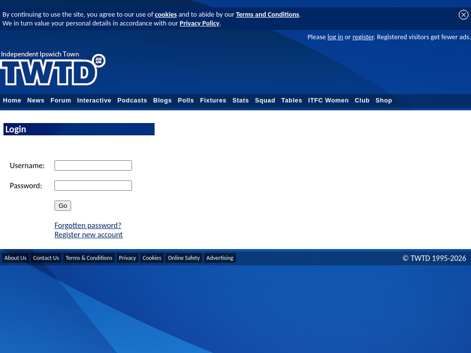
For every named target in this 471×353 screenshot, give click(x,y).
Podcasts (132, 100)
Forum (61, 100)
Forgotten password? (87, 225)
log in (335, 36)
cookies (166, 14)
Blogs (162, 100)
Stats (241, 100)
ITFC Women (328, 100)
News (36, 100)
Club (362, 100)
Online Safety (184, 257)
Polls (186, 100)
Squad (265, 100)
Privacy (127, 257)
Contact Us (46, 257)
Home (12, 100)
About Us (15, 257)
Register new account (88, 234)
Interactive (94, 100)
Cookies (152, 257)
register (362, 36)
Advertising (220, 257)
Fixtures (213, 100)
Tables (291, 100)
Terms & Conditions (89, 257)
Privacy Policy (199, 23)
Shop (384, 100)
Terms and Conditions (267, 14)
